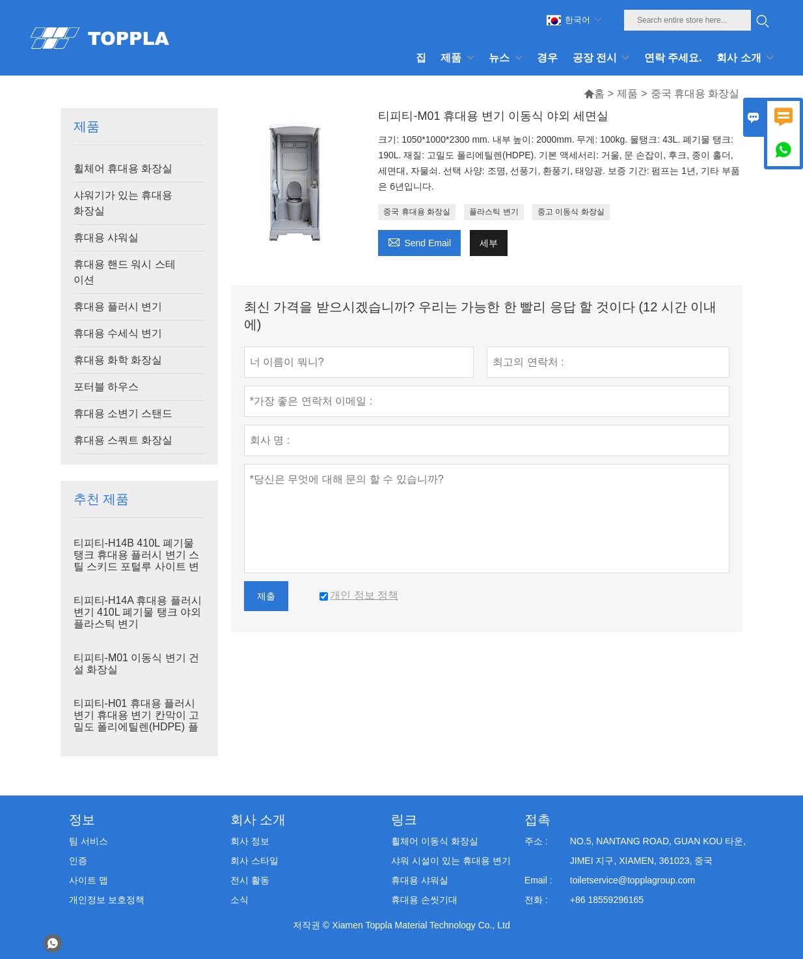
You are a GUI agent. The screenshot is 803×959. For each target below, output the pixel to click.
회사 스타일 (254, 860)
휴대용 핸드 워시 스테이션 (125, 272)
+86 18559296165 (607, 900)
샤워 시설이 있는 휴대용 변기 (451, 860)
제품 (627, 93)
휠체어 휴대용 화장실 (123, 168)
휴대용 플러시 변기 (118, 306)
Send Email (419, 241)
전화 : (536, 900)
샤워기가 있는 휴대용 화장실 (123, 203)
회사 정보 (249, 841)
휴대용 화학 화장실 (118, 359)
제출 (266, 596)
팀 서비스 (88, 841)
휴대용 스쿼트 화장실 (123, 440)
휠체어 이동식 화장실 (434, 841)
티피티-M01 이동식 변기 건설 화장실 (137, 663)
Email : (538, 880)
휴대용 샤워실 (106, 237)
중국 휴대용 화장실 (416, 211)
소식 (239, 900)
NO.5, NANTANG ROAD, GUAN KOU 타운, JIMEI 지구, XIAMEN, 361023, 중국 (658, 851)
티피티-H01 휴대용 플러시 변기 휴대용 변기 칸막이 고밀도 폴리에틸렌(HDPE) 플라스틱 (137, 721)
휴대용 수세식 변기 (118, 333)
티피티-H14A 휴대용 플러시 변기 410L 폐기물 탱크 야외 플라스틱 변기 (138, 612)
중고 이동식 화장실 (571, 211)
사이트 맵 (88, 880)
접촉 (537, 819)
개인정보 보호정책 (106, 900)
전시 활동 (249, 880)
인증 (78, 860)
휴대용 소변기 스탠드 (123, 413)
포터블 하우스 (106, 386)
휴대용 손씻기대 (424, 900)
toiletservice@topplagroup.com (632, 880)
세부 (489, 243)
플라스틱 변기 (493, 211)
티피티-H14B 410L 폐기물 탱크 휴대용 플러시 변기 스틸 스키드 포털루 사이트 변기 (137, 560)
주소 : (536, 841)
